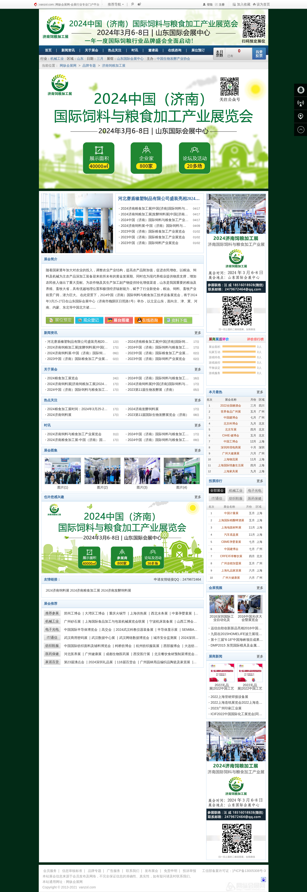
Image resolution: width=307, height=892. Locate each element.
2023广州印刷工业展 (226, 708)
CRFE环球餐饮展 (231, 556)
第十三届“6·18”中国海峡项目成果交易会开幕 (243, 640)
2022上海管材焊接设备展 (229, 697)
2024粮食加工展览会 (62, 378)
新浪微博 (138, 4)
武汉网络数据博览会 (134, 638)
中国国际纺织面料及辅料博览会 (87, 646)
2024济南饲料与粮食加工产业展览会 (74, 434)
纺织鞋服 (52, 645)
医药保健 (52, 654)
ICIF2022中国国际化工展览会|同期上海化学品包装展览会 (253, 714)
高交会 (107, 629)
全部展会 (217, 490)
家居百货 (52, 662)
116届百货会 (126, 662)
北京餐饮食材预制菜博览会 (174, 654)
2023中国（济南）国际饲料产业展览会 (149, 243)
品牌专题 (89, 65)
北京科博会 (231, 423)
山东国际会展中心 (130, 58)
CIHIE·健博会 (230, 435)
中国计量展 (231, 513)
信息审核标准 (72, 871)
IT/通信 (52, 637)
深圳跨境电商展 (231, 447)
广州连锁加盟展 (231, 563)
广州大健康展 (230, 453)
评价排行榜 (255, 339)
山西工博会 (185, 621)
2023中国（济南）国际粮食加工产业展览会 (153, 231)
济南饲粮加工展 (113, 65)
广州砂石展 (72, 621)
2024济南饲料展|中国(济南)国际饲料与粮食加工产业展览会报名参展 (178, 384)
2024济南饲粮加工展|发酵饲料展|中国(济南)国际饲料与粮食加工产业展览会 (177, 214)
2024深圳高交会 (193, 638)
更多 (197, 333)
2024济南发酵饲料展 (143, 409)
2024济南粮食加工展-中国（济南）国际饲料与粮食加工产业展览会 (96, 440)
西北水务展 (159, 613)
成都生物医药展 (117, 654)
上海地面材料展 (231, 527)
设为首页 (263, 4)
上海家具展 (231, 471)
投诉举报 (189, 871)
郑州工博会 (72, 613)
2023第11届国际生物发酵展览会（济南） (158, 415)
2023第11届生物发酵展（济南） (152, 390)
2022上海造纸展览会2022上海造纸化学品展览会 (246, 702)
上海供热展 (138, 613)
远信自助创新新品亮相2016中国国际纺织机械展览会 (249, 628)
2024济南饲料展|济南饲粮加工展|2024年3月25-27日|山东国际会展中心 (99, 384)
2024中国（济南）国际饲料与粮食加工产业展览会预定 (87, 390)
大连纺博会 (192, 646)
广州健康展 (93, 654)
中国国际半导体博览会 (80, 629)
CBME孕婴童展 (231, 542)
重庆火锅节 (117, 613)
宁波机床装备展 (161, 621)
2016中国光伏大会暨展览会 (250, 608)
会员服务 (50, 871)
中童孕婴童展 (182, 613)
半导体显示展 (167, 629)
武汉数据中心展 (103, 638)
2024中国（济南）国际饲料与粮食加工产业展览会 (158, 220)
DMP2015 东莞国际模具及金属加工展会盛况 (244, 645)
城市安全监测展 (165, 638)
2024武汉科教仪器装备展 (134, 629)
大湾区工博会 (95, 613)
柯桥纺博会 (123, 646)
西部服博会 (171, 646)
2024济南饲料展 (59, 415)
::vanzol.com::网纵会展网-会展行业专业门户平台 (68, 4)
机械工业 (57, 58)
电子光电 (52, 629)
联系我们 (132, 871)
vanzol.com (87, 887)
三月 (100, 58)
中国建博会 (231, 417)
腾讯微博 (132, 4)
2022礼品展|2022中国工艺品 (222, 676)
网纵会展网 (68, 65)
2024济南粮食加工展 (85, 590)
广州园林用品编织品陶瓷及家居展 (165, 662)
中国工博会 (231, 441)
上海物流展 (231, 459)
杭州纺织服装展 (147, 646)
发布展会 (151, 871)
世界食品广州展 (231, 411)
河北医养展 (72, 654)
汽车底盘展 (231, 534)
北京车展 (231, 429)
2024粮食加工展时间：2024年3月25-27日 (78, 409)
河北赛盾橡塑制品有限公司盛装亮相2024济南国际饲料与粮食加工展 (182, 198)
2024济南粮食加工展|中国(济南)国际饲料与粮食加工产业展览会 (168, 208)
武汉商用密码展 (75, 638)
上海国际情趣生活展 (231, 465)
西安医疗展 (141, 654)
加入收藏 (243, 4)
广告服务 (113, 871)
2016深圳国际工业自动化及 (222, 608)
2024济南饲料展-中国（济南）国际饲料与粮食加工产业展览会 (167, 226)
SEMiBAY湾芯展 (194, 629)
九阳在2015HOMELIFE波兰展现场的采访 (241, 634)
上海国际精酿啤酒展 (231, 520)
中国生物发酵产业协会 (173, 58)
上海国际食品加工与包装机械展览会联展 (115, 621)
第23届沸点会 (74, 662)
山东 (80, 58)
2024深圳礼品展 (101, 662)
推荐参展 (52, 613)
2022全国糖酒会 (230, 405)
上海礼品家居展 (231, 570)
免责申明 (170, 871)
